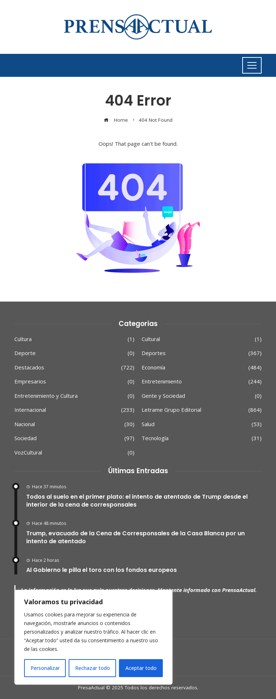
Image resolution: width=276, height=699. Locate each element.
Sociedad (74, 438)
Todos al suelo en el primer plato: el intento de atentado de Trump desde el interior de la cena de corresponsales (137, 501)
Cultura (74, 339)
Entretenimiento (202, 381)
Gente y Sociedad (202, 396)
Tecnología (202, 438)
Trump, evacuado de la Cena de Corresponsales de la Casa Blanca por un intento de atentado (135, 537)
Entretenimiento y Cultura (74, 396)
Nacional (74, 424)
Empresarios (74, 381)
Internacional (74, 410)
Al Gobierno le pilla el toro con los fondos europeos (101, 570)
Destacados (74, 367)
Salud (202, 424)
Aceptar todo (141, 668)
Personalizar (45, 668)
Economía (202, 367)
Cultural (202, 339)
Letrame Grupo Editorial (202, 410)
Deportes (202, 353)
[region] (93, 637)
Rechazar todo (92, 668)
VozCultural (74, 452)
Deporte (74, 353)
